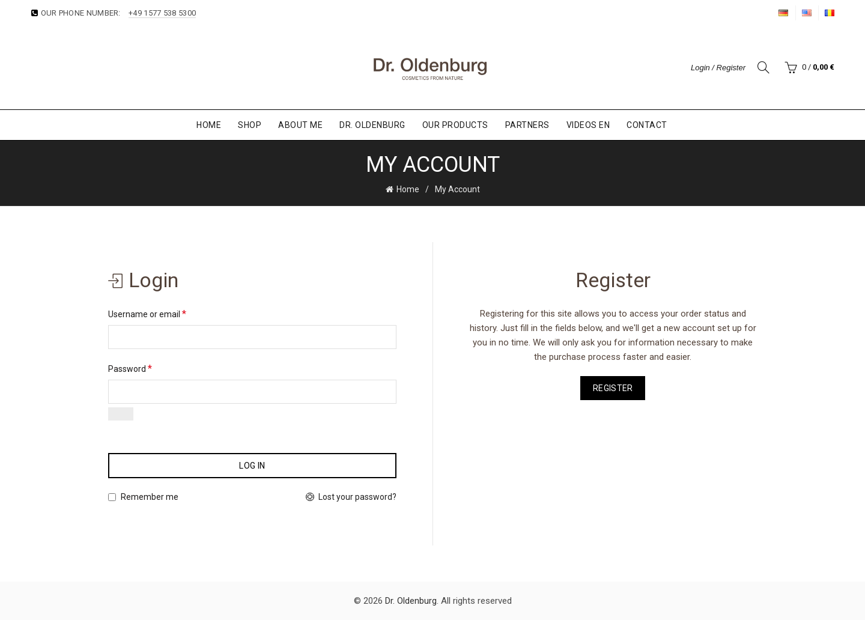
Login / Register (718, 67)
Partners (527, 125)
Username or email (147, 314)
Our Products (455, 125)
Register (613, 388)
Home (208, 125)
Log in (252, 465)
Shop (249, 125)
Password (130, 368)
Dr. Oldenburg (372, 125)
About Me (300, 125)
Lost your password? (357, 497)
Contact (647, 125)
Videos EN (588, 125)
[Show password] (120, 414)
